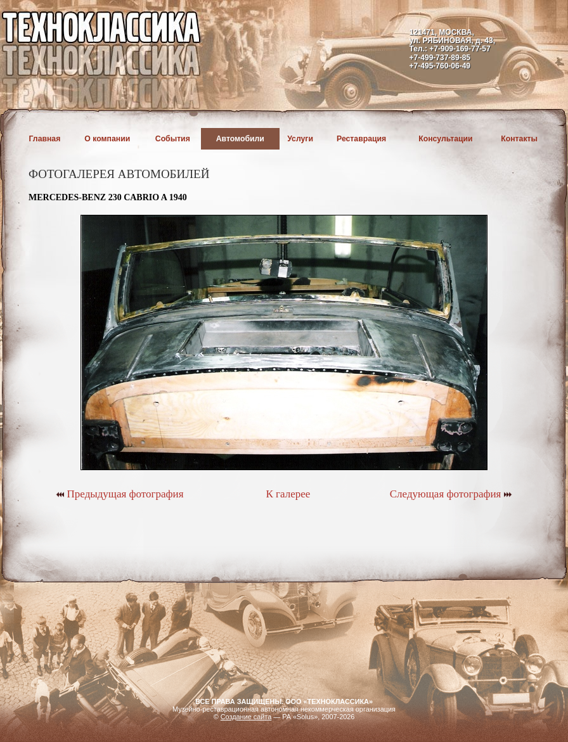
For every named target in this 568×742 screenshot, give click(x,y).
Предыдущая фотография (119, 494)
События (172, 138)
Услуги (300, 138)
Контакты (519, 138)
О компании (107, 138)
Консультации (445, 138)
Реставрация (361, 138)
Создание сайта (246, 716)
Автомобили (240, 138)
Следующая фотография (451, 494)
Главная (45, 138)
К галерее (288, 494)
